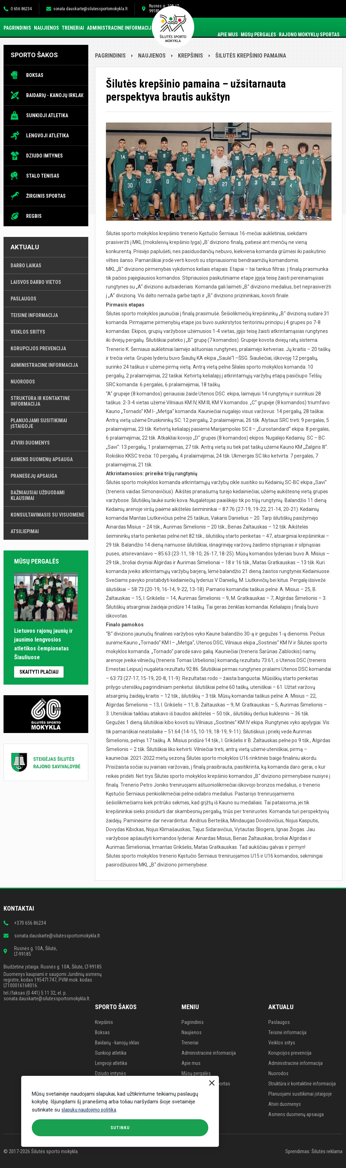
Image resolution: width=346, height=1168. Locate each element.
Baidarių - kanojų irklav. (55, 95)
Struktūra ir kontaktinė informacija (40, 401)
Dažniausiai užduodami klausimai (38, 495)
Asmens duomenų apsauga (42, 459)
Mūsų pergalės (258, 34)
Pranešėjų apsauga (34, 476)
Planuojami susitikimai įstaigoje (39, 423)
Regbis (34, 216)
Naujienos (46, 28)
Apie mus (227, 34)
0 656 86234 (21, 8)
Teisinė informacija (34, 315)
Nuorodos (23, 382)
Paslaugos (23, 299)
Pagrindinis (17, 28)
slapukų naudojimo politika (88, 1110)
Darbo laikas (26, 265)
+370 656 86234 (30, 923)
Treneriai (73, 28)
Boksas (34, 75)
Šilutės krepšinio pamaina (250, 55)
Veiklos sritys (28, 332)
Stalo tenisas (42, 176)
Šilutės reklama (326, 1151)
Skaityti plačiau (39, 672)
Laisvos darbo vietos (36, 282)
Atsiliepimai (25, 531)
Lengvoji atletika (47, 135)
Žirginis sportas (46, 196)
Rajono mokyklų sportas (309, 34)
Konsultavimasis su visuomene (47, 515)
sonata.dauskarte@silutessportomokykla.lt (90, 8)
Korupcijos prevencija (38, 348)
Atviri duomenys (30, 443)
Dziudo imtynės (44, 156)
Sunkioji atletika (47, 115)
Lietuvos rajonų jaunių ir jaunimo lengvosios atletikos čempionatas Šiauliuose (46, 640)
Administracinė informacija (120, 28)
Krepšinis (190, 55)
